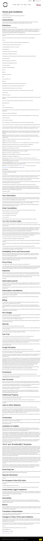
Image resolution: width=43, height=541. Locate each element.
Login (39, 4)
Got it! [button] (40, 539)
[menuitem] (14, 5)
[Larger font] (36, 0)
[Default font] (40, 0)
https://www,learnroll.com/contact (7, 533)
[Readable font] (39, 0)
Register (37, 4)
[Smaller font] (37, 0)
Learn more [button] (26, 539)
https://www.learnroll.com (22, 166)
